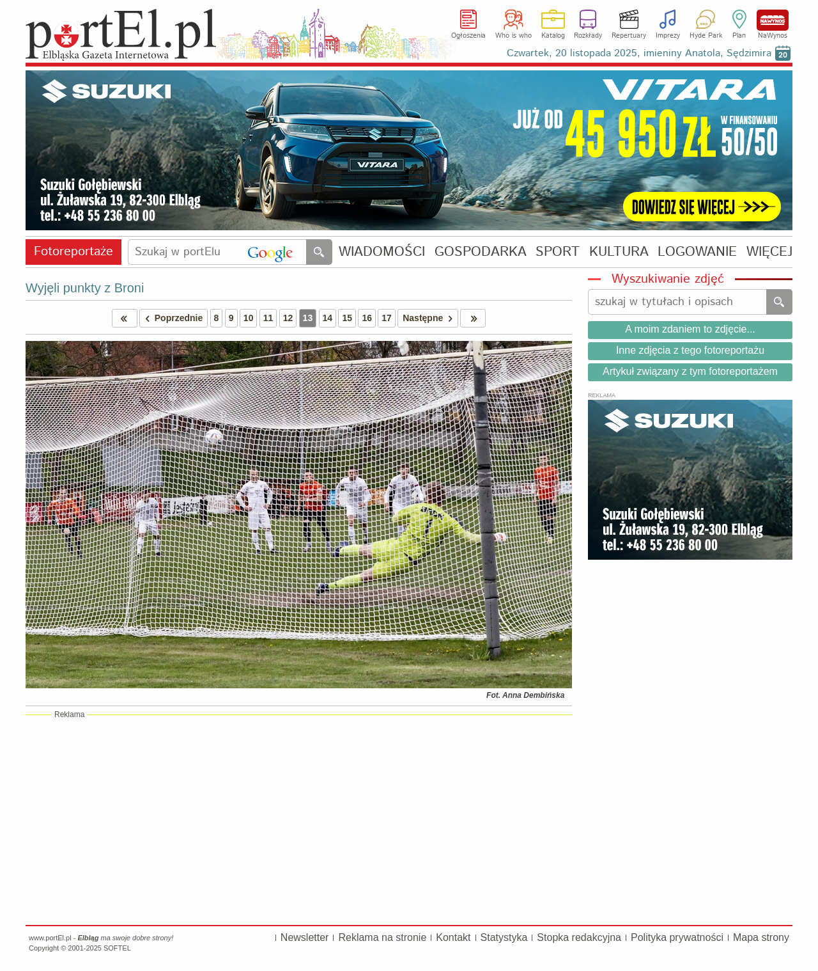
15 (347, 318)
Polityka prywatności (677, 937)
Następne (430, 318)
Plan (739, 36)
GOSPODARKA (481, 252)
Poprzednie (171, 318)
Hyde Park (706, 36)
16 (367, 318)
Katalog (553, 36)
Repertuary (629, 36)
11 (268, 318)
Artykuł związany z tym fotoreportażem (690, 371)
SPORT (558, 252)
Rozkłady (588, 36)
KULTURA (619, 252)
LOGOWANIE (697, 252)
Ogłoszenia (468, 36)
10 (248, 318)
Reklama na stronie (382, 937)
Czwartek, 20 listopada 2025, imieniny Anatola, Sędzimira (639, 53)
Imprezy (668, 36)
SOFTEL (117, 948)
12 (288, 318)
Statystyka (504, 937)
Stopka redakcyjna (579, 937)
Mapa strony (761, 937)
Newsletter (305, 937)
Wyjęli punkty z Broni (85, 288)
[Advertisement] (299, 819)
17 (387, 318)
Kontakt (453, 937)
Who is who (513, 36)
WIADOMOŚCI (382, 252)
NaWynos (773, 20)
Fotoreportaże (73, 251)
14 (328, 318)
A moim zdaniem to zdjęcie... (690, 329)
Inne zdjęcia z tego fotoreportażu (690, 350)
